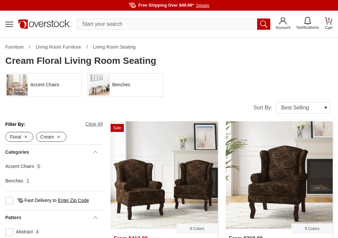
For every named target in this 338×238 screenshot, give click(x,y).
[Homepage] (44, 24)
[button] (43, 85)
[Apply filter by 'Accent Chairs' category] (43, 85)
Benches (14, 180)
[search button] (263, 24)
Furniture (14, 47)
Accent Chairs (19, 166)
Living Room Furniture (58, 47)
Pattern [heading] (51, 217)
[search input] (173, 24)
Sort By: (292, 107)
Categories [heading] (51, 152)
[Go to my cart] (329, 24)
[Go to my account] (283, 24)
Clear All (94, 124)
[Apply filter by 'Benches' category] (125, 85)
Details (202, 5)
